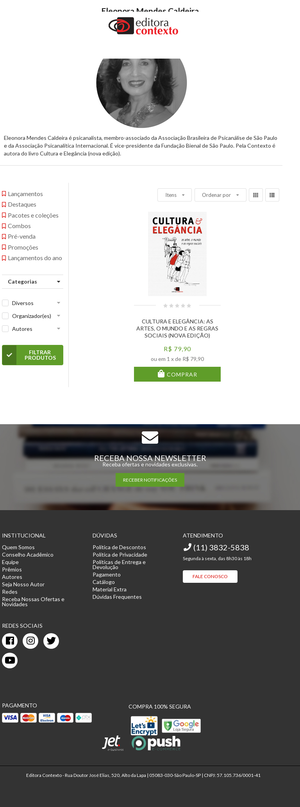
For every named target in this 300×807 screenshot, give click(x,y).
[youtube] (10, 660)
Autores (22, 328)
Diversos (23, 303)
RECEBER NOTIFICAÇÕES (150, 480)
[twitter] (51, 641)
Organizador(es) (31, 315)
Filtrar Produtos (29, 355)
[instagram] (30, 641)
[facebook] (10, 641)
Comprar (181, 374)
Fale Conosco (210, 576)
